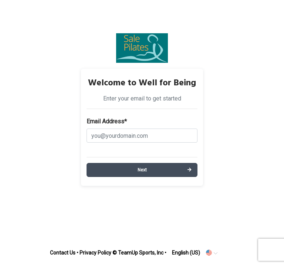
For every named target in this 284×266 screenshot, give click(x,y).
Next (142, 170)
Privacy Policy (95, 253)
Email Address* (107, 121)
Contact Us (62, 253)
